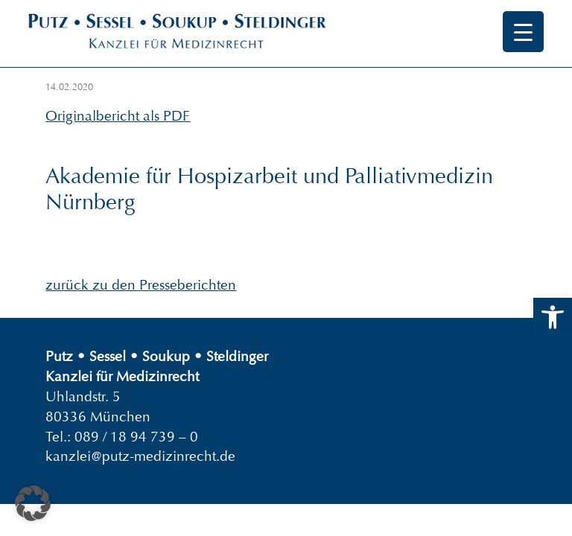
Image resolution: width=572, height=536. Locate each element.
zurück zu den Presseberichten (140, 284)
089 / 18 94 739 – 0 (136, 436)
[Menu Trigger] (523, 31)
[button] (552, 317)
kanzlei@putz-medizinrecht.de (140, 456)
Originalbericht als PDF (117, 115)
